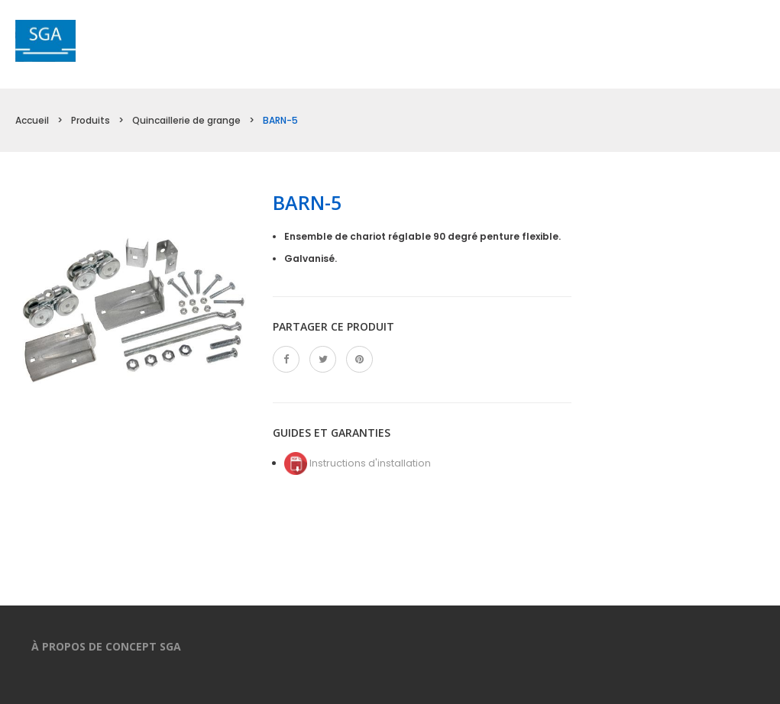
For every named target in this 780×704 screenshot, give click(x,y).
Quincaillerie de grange (186, 120)
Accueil (32, 120)
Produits (90, 120)
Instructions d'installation (357, 463)
